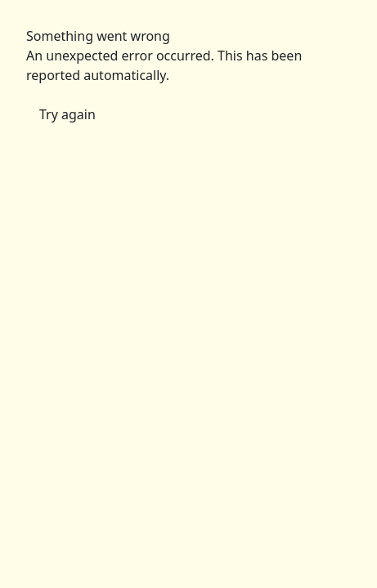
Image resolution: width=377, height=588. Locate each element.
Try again (67, 114)
